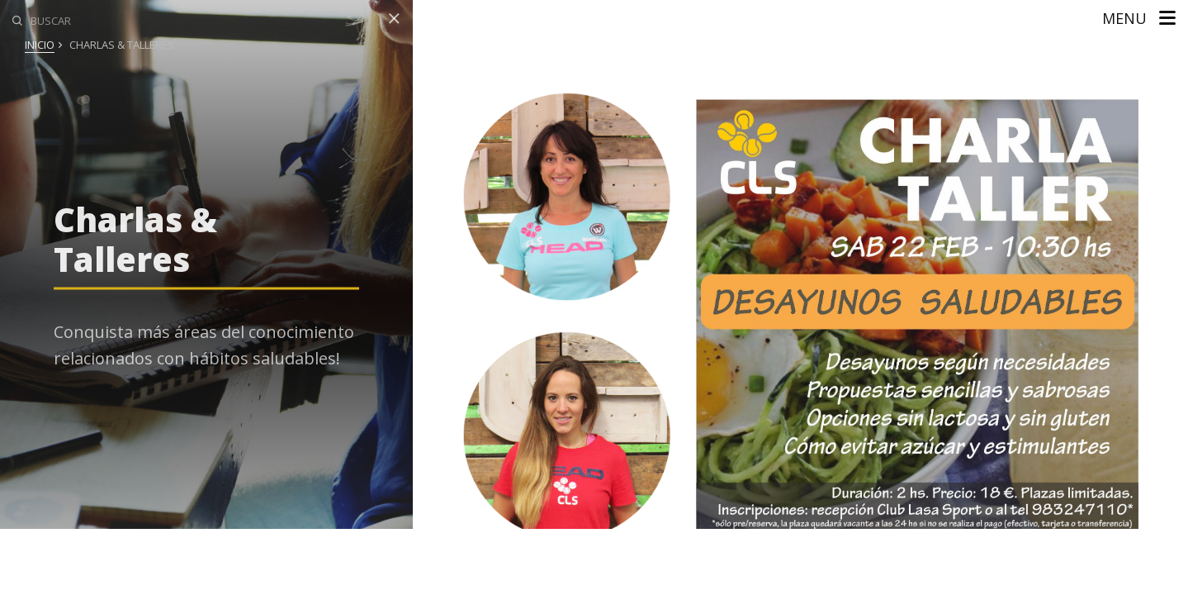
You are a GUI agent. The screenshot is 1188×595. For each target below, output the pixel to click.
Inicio (39, 44)
